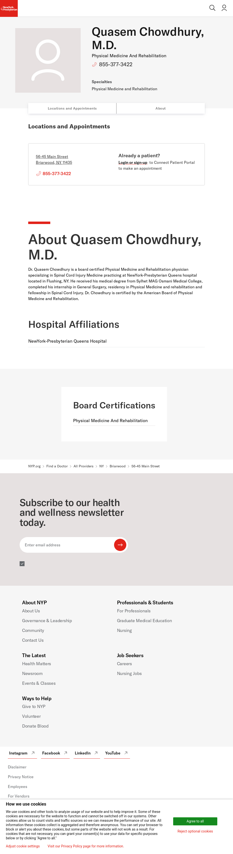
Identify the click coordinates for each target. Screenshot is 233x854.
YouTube (117, 753)
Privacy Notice (21, 776)
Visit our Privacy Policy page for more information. (86, 846)
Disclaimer (17, 766)
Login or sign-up (132, 162)
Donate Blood (35, 726)
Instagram (22, 753)
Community (33, 630)
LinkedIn (87, 753)
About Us (31, 611)
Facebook (55, 753)
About (160, 108)
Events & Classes (39, 683)
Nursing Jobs (129, 673)
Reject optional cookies (195, 831)
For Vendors (18, 796)
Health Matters (36, 663)
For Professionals (134, 611)
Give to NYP (33, 706)
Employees (17, 786)
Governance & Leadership (47, 620)
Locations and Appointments (72, 108)
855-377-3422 (115, 64)
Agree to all (195, 821)
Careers (124, 663)
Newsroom (32, 673)
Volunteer (31, 716)
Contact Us (32, 640)
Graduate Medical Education (144, 620)
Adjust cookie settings (23, 846)
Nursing (124, 630)
